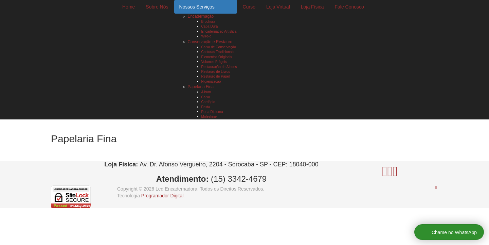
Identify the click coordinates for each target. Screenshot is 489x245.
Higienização (211, 81)
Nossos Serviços (197, 7)
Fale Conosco (349, 7)
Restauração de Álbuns (219, 67)
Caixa (205, 97)
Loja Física (312, 7)
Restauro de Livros (215, 72)
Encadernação (201, 16)
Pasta (205, 107)
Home (128, 7)
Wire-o (206, 36)
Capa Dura (209, 26)
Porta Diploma (212, 112)
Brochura (208, 21)
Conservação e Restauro (210, 41)
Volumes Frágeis (214, 62)
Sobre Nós (157, 7)
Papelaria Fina (201, 86)
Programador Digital (162, 195)
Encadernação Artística (219, 31)
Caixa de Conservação (218, 47)
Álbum (206, 92)
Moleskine (209, 116)
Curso (249, 7)
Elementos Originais (216, 57)
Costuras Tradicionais (217, 52)
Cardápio (208, 102)
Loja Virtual (278, 7)
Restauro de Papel (215, 76)
